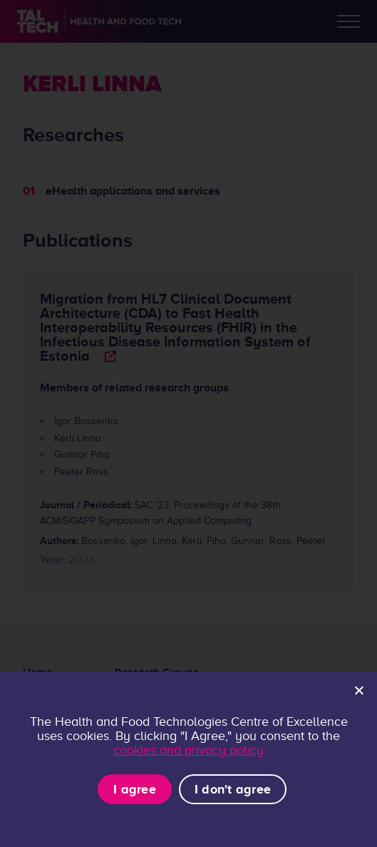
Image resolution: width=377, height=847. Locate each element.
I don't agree (233, 789)
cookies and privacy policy (188, 750)
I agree (134, 789)
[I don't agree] (358, 690)
